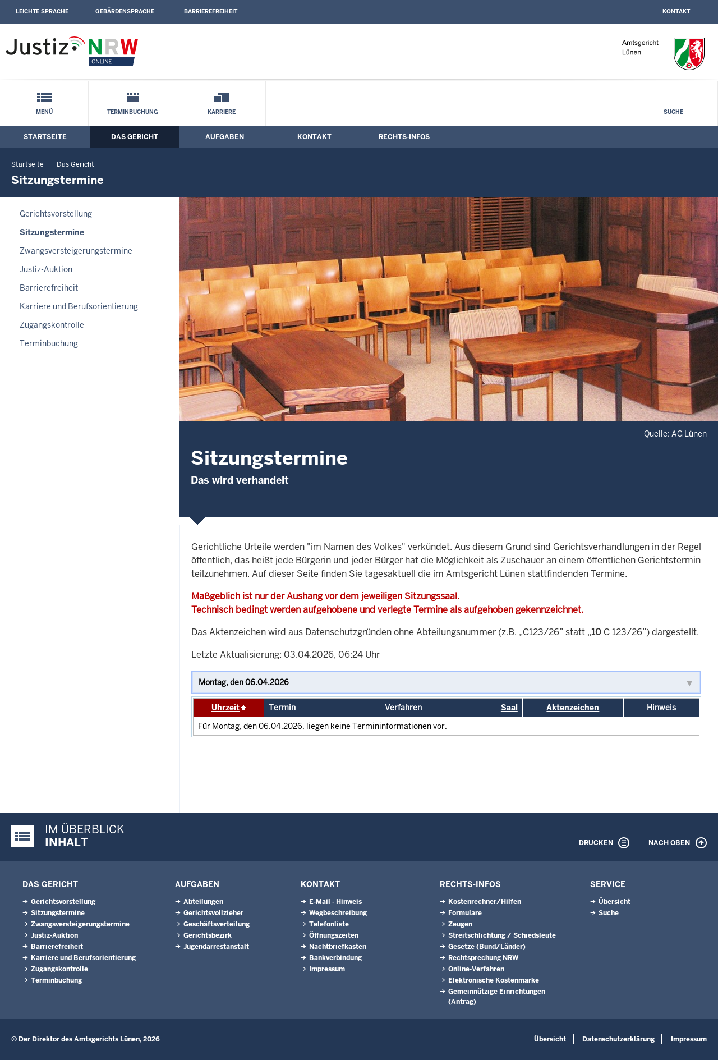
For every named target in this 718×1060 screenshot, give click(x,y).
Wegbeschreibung (338, 912)
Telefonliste (329, 924)
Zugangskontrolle (52, 325)
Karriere (222, 112)
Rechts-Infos (404, 136)
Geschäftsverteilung (216, 924)
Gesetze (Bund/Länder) (487, 946)
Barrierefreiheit (210, 11)
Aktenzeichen (572, 708)
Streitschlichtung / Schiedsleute (502, 935)
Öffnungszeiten (333, 935)
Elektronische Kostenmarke (493, 980)
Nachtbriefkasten (337, 946)
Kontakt (676, 11)
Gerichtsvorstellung (56, 214)
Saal (509, 708)
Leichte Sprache (42, 11)
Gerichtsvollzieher (213, 912)
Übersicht (614, 901)
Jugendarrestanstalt (216, 946)
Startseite (45, 136)
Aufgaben (224, 136)
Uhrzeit (225, 708)
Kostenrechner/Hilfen (484, 901)
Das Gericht (134, 136)
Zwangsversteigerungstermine (76, 251)
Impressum (327, 969)
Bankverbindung (335, 957)
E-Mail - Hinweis (335, 901)
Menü (44, 112)
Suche (673, 112)
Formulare (465, 912)
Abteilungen (203, 901)
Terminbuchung (132, 112)
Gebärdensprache (124, 11)
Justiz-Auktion (46, 269)
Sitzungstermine (52, 232)
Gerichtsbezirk (207, 935)
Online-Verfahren (476, 969)
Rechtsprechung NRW (483, 957)
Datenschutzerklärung (618, 1039)
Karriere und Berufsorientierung (79, 306)
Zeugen (460, 924)
